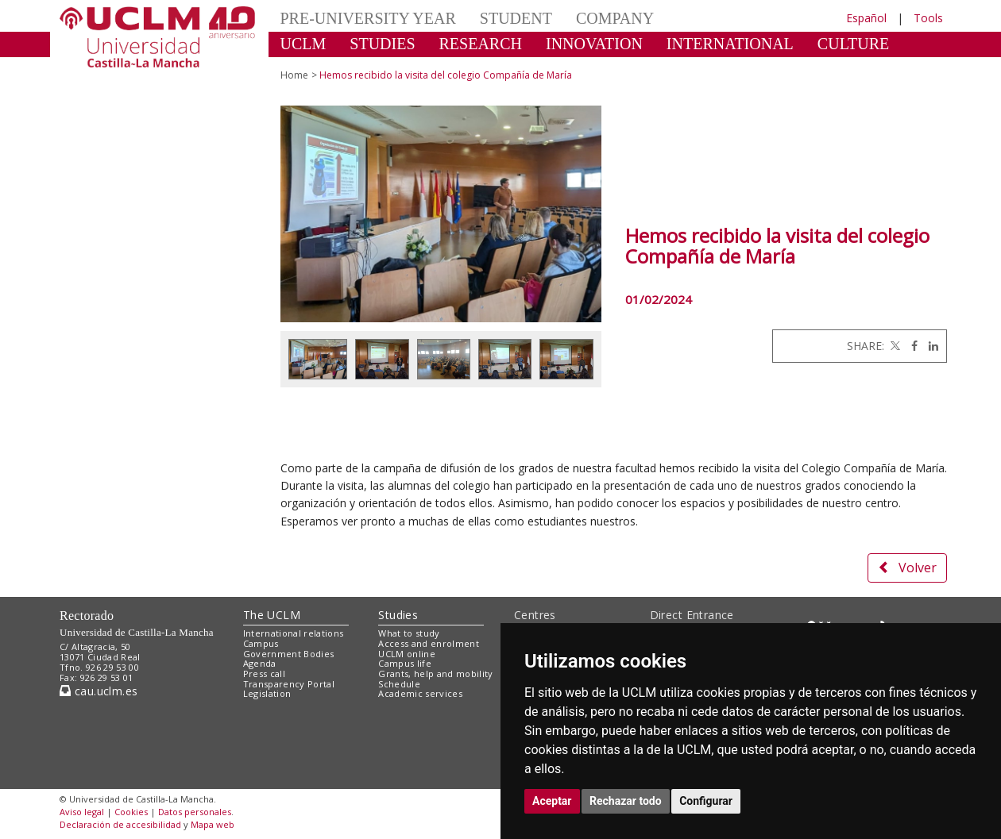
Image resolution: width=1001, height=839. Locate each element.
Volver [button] (907, 567)
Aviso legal (82, 812)
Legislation (267, 693)
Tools (928, 17)
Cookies (131, 812)
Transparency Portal (288, 684)
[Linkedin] (929, 345)
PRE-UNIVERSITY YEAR (368, 18)
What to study (408, 633)
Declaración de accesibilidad (120, 824)
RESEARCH (480, 43)
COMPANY (615, 18)
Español (866, 17)
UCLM (303, 43)
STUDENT (516, 18)
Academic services (420, 693)
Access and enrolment (428, 643)
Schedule (399, 684)
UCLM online (406, 654)
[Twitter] (893, 345)
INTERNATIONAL (730, 43)
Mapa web (212, 824)
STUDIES (382, 43)
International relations (293, 633)
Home (294, 75)
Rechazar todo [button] (625, 801)
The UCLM (271, 614)
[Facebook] (910, 345)
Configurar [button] (705, 801)
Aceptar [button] (552, 801)
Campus (261, 643)
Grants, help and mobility (435, 673)
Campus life (404, 663)
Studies (398, 614)
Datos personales (194, 812)
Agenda (259, 663)
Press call (264, 673)
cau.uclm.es (98, 691)
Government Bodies (288, 654)
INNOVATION (594, 43)
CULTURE (853, 43)
